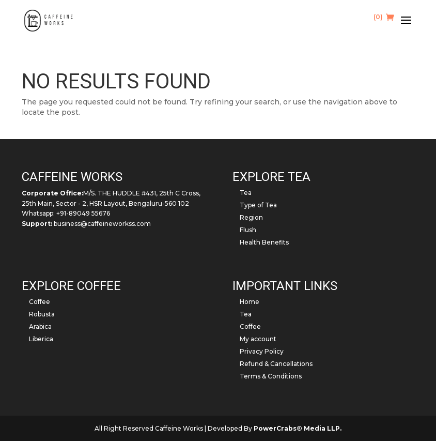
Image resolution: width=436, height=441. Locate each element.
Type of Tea (258, 205)
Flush (248, 230)
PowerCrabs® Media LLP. (297, 428)
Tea (246, 192)
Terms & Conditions (271, 376)
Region (251, 217)
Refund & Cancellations (276, 364)
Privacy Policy (262, 351)
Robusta (42, 314)
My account (258, 339)
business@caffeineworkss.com (102, 223)
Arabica (40, 326)
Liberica (41, 339)
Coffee (39, 302)
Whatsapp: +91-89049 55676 (66, 213)
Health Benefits (264, 242)
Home (249, 302)
